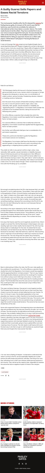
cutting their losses (34, 315)
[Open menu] (42, 3)
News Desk (4, 16)
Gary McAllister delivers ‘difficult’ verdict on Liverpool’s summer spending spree (33, 445)
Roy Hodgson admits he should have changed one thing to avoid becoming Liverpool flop (10, 445)
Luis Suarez (5, 372)
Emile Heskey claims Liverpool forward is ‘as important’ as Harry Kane (33, 423)
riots (17, 44)
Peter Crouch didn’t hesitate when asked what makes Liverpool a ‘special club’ (11, 423)
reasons (38, 23)
